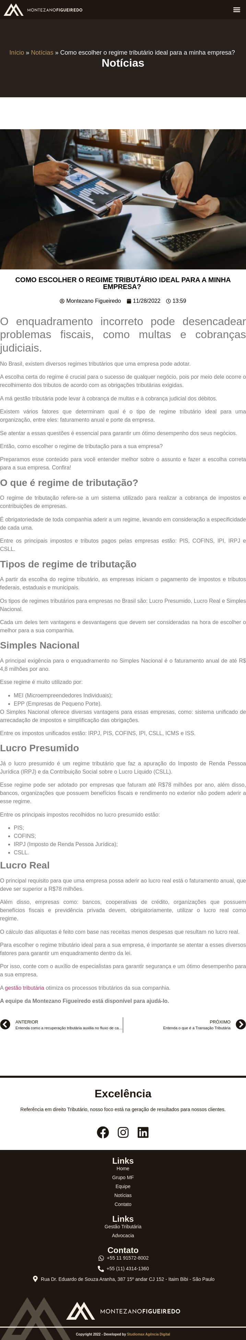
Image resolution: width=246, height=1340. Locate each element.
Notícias (42, 52)
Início (16, 52)
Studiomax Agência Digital (148, 1334)
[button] (237, 9)
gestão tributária (24, 988)
